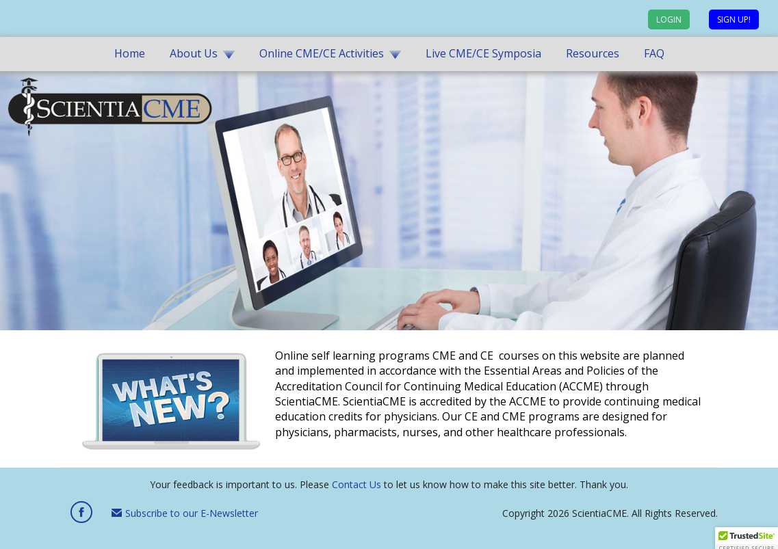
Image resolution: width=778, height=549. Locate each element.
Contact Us (356, 484)
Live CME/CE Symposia (483, 53)
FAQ (654, 53)
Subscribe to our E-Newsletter (185, 513)
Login (669, 19)
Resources (592, 53)
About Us (194, 53)
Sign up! (734, 19)
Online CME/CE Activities (321, 53)
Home (129, 53)
